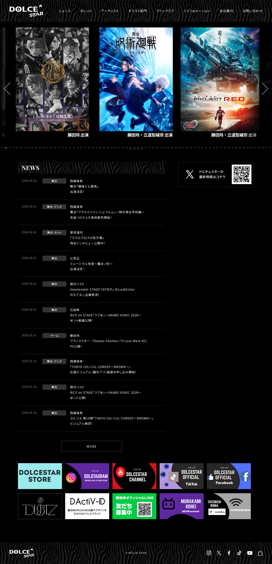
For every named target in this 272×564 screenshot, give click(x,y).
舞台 (54, 181)
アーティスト (110, 11)
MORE (92, 446)
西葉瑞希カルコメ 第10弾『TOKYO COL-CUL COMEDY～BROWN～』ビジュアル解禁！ (112, 418)
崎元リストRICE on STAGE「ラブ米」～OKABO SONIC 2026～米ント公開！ (106, 392)
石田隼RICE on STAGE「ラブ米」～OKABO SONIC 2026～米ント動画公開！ (106, 315)
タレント (86, 11)
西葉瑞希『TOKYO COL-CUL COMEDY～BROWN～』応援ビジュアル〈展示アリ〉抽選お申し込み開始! (103, 366)
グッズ (58, 206)
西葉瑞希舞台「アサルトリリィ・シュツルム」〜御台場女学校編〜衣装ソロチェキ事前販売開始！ (107, 212)
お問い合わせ (253, 11)
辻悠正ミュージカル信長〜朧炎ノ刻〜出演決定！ (91, 263)
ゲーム (54, 335)
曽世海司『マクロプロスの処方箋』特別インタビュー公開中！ (87, 237)
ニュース (64, 11)
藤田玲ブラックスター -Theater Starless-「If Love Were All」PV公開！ (109, 341)
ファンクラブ (165, 11)
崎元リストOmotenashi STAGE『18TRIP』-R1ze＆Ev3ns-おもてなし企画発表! (103, 289)
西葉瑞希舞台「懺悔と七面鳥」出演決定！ (84, 186)
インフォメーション (197, 11)
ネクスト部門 (137, 11)
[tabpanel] (136, 84)
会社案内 (226, 11)
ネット (58, 232)
